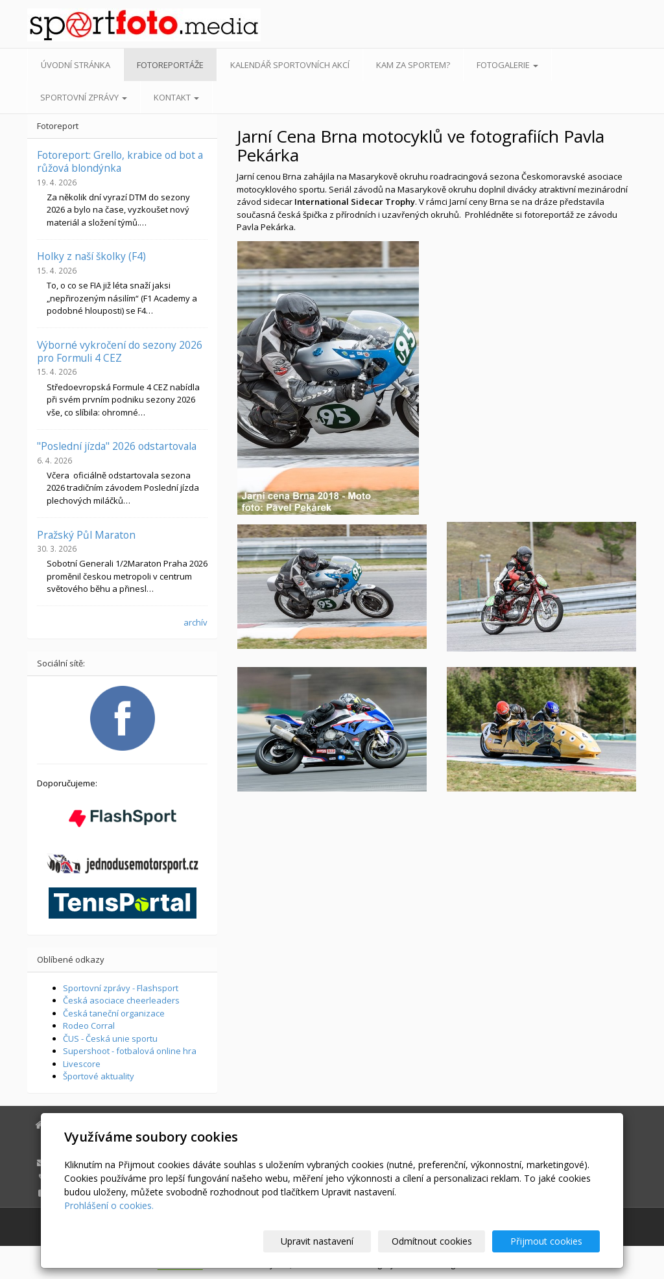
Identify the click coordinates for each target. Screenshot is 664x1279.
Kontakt (176, 97)
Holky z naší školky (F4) (91, 256)
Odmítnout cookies (444, 1241)
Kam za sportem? (413, 65)
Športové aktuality (98, 1076)
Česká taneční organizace (114, 1013)
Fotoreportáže (170, 65)
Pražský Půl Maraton (86, 535)
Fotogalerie (507, 65)
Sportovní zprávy (83, 97)
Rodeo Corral (89, 1025)
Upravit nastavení (338, 1241)
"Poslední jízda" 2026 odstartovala (116, 446)
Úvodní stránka (75, 65)
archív (196, 622)
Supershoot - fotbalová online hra (129, 1051)
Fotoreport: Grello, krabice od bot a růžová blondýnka (120, 161)
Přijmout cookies (550, 1241)
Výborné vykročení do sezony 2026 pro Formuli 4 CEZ (119, 351)
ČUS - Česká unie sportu (110, 1038)
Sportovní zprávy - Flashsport (120, 988)
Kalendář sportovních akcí (290, 65)
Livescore (82, 1064)
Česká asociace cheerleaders (121, 1000)
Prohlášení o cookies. (109, 1205)
